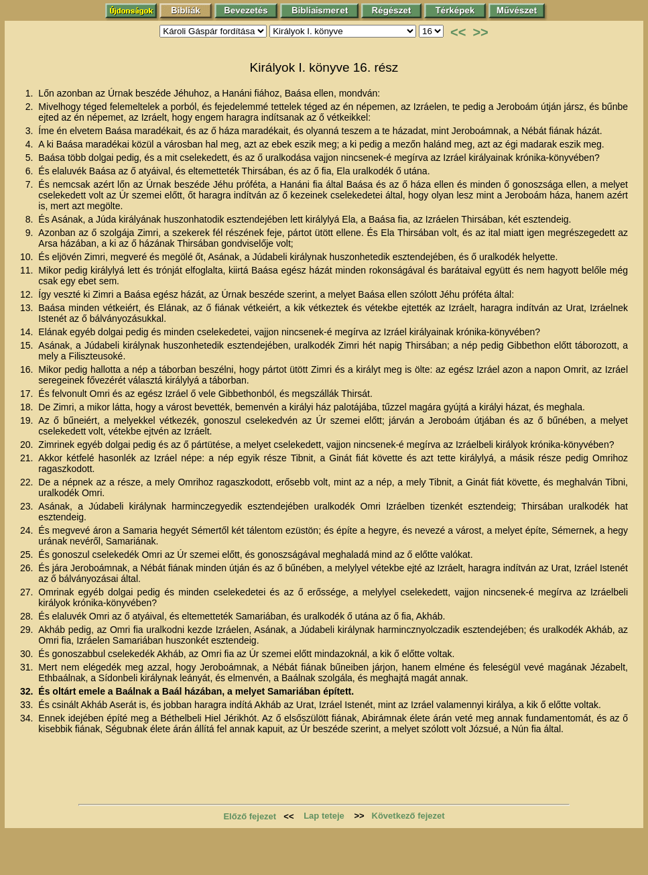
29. (28, 629)
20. (28, 444)
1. (30, 93)
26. (28, 568)
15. (28, 345)
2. (30, 106)
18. (28, 407)
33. (28, 704)
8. (30, 219)
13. (28, 307)
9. (30, 232)
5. (30, 157)
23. (28, 506)
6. (30, 171)
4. (30, 144)
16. (28, 369)
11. (28, 270)
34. (28, 718)
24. (28, 530)
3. (30, 130)
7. (30, 184)
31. (28, 667)
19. (28, 420)
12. (28, 294)
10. (28, 256)
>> (480, 32)
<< (458, 32)
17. (28, 393)
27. (28, 592)
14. (28, 332)
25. (28, 554)
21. (28, 458)
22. (28, 482)
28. (28, 616)
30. (28, 653)
